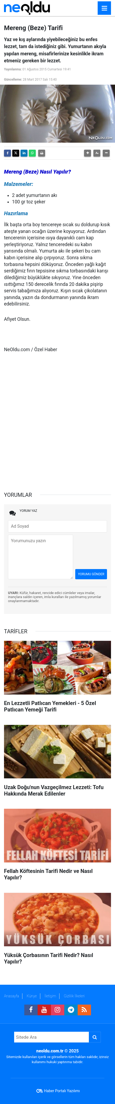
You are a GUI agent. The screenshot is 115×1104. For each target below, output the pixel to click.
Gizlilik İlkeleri (74, 996)
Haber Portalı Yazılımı (62, 1091)
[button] (87, 153)
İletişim (50, 996)
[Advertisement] (57, 419)
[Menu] (104, 8)
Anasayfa (11, 996)
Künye (32, 996)
